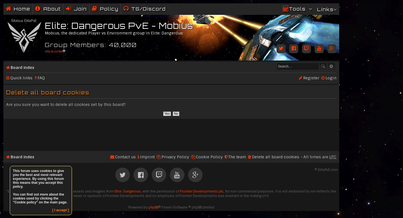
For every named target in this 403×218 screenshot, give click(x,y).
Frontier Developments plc (201, 191)
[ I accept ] (60, 210)
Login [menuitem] (330, 77)
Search (323, 66)
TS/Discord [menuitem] (148, 9)
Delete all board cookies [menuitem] (275, 156)
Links (325, 9)
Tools (297, 9)
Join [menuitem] (80, 9)
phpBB (153, 207)
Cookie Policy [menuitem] (209, 156)
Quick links (21, 77)
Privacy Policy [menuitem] (175, 156)
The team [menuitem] (237, 156)
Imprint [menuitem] (147, 156)
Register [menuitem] (311, 77)
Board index (22, 67)
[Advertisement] (171, 132)
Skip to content (54, 51)
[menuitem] (48, 9)
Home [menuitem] (22, 9)
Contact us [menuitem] (125, 156)
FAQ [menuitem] (41, 77)
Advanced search (331, 66)
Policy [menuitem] (109, 9)
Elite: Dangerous (127, 191)
